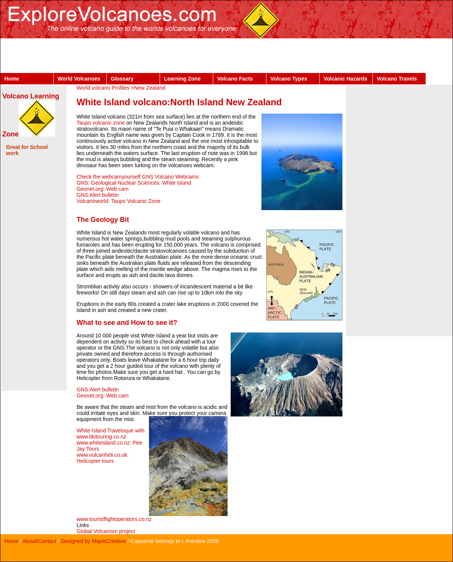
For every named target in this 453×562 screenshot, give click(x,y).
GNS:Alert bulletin (97, 195)
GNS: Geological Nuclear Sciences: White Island (133, 183)
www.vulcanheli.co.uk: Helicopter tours (102, 458)
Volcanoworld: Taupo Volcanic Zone (118, 201)
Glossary (122, 79)
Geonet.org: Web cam (102, 189)
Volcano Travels (397, 79)
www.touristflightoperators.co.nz (114, 519)
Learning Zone (182, 79)
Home (12, 79)
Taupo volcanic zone (100, 123)
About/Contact (39, 541)
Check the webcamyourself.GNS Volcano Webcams (137, 177)
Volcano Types (289, 79)
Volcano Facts (235, 79)
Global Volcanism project (105, 531)
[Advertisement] (138, 55)
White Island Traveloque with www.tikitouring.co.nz (110, 433)
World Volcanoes (79, 79)
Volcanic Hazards (345, 79)
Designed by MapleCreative (93, 541)
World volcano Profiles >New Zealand (120, 88)
